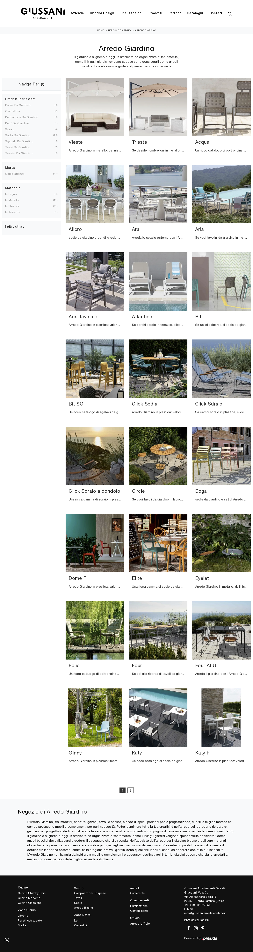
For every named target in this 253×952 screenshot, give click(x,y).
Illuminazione (139, 906)
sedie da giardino (17, 135)
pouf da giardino (17, 123)
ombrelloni (12, 111)
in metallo (12, 200)
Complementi (139, 910)
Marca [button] (10, 168)
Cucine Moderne (29, 898)
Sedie (78, 903)
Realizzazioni (131, 13)
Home (100, 30)
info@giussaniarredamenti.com (205, 913)
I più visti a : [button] (14, 227)
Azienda (77, 13)
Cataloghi (195, 13)
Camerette (137, 893)
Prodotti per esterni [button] (20, 99)
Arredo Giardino (145, 30)
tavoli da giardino (17, 147)
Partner (175, 13)
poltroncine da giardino (21, 117)
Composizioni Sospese (90, 893)
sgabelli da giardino (19, 141)
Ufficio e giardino (119, 30)
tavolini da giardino (19, 153)
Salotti (79, 888)
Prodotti (155, 13)
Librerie (23, 915)
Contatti (216, 13)
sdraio (9, 129)
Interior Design (102, 13)
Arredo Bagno (83, 907)
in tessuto (12, 212)
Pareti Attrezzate (30, 920)
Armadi (135, 888)
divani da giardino (18, 105)
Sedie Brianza (15, 174)
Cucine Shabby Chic (32, 893)
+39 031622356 (200, 905)
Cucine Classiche (29, 902)
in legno (11, 194)
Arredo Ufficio (140, 923)
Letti (77, 920)
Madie (22, 925)
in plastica (12, 206)
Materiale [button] (12, 188)
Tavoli (78, 898)
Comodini (80, 925)
